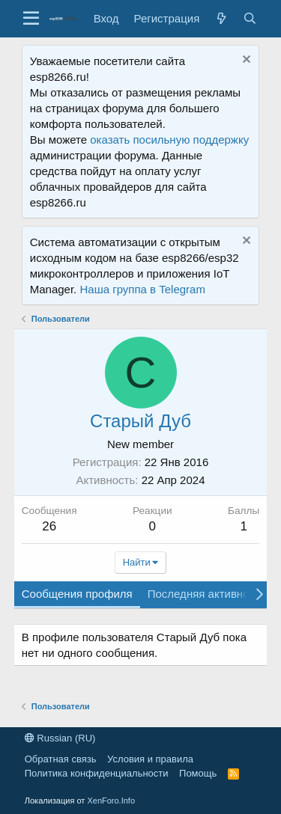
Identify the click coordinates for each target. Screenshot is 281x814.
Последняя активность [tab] (207, 593)
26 (49, 526)
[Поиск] (249, 18)
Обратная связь (61, 759)
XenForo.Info (111, 800)
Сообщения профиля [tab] (77, 593)
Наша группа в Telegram (142, 289)
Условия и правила (150, 759)
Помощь (198, 773)
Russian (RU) (60, 738)
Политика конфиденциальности (97, 773)
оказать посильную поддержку (169, 139)
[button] (31, 18)
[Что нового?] (221, 18)
